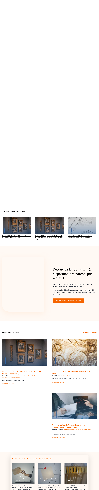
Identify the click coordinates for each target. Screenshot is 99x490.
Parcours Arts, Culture (32, 375)
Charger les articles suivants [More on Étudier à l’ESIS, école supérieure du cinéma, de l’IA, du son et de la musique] (8, 383)
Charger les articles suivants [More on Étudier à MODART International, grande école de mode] (58, 382)
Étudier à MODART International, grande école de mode (71, 372)
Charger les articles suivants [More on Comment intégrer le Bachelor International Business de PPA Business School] (58, 437)
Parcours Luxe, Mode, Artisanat (84, 375)
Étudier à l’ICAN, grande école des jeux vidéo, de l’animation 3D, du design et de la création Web (49, 237)
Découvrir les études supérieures (21, 375)
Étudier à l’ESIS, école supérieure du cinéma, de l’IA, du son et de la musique (16, 236)
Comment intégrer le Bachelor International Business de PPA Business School (68, 426)
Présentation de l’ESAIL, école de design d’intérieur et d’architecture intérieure (80, 236)
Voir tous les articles (90, 332)
